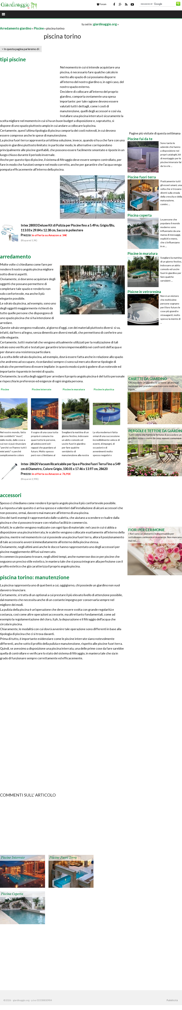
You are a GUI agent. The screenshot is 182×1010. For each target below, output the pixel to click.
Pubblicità (172, 1000)
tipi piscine (13, 59)
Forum (101, 4)
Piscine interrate (13, 858)
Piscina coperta (12, 894)
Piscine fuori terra (63, 858)
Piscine (39, 28)
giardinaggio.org (105, 24)
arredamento (15, 256)
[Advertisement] (40, 24)
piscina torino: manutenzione (34, 577)
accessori (10, 495)
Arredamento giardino (16, 28)
